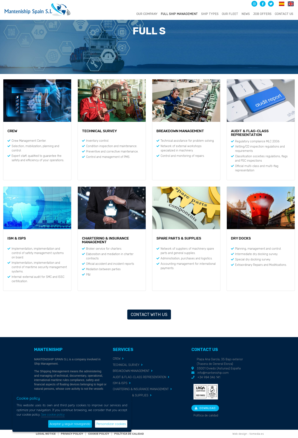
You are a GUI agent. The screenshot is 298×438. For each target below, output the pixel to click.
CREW (116, 359)
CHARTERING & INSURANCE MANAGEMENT (141, 389)
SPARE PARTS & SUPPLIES (130, 395)
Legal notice (46, 433)
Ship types (210, 14)
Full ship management (179, 14)
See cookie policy (53, 414)
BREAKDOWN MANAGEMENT (131, 371)
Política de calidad (205, 415)
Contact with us (149, 314)
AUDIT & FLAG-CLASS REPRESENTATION (139, 377)
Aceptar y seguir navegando (70, 424)
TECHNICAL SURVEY (126, 365)
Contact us (284, 14)
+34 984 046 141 (208, 377)
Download (205, 408)
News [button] (246, 14)
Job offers (262, 14)
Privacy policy (72, 433)
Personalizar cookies (111, 424)
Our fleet (230, 14)
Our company (146, 14)
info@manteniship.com (213, 373)
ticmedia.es (257, 433)
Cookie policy (98, 433)
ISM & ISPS (120, 383)
